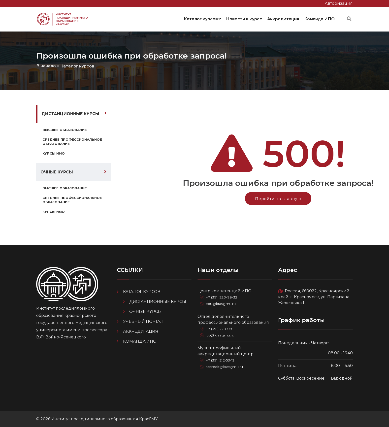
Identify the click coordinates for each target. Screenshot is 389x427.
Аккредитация (283, 18)
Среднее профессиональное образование (73, 140)
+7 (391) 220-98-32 (222, 297)
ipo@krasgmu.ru (221, 334)
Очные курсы (56, 171)
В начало (46, 65)
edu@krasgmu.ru (221, 303)
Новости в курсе (244, 18)
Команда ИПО (319, 18)
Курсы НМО (54, 153)
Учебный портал (143, 321)
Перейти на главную (278, 197)
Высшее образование (65, 129)
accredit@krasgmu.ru (225, 365)
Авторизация (339, 3)
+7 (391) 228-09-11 (222, 328)
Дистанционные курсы (70, 112)
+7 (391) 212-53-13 (221, 359)
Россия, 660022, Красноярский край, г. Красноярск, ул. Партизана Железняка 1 (314, 296)
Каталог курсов (202, 18)
